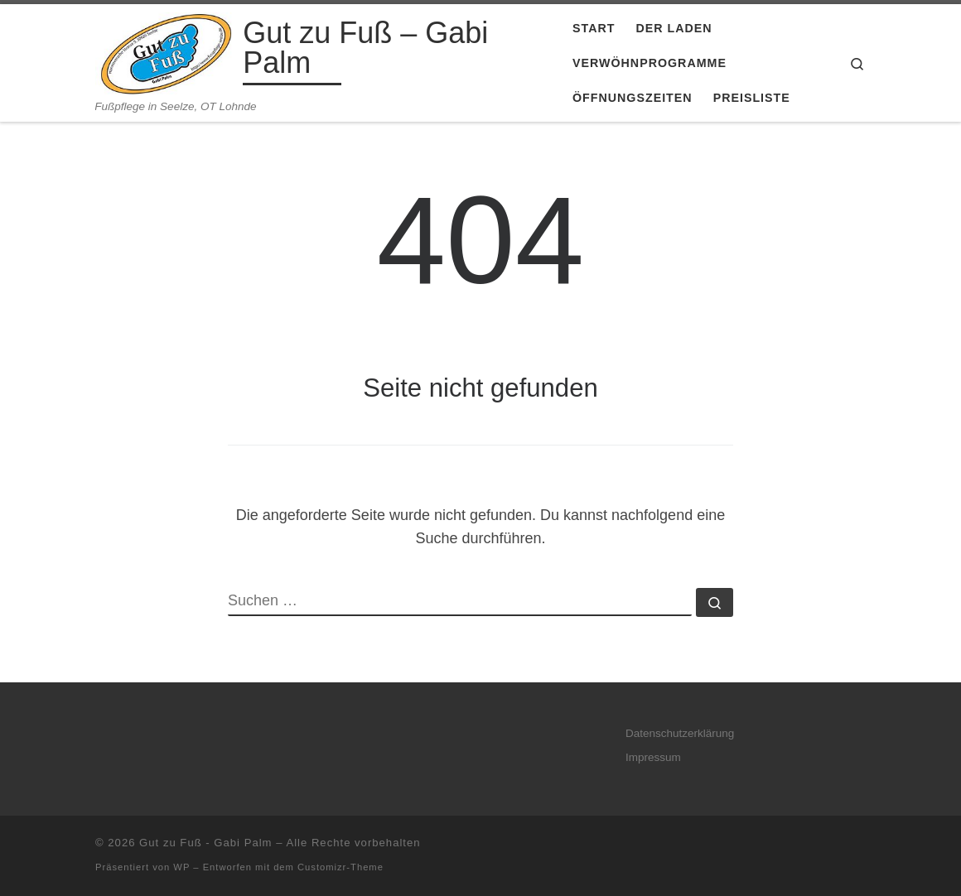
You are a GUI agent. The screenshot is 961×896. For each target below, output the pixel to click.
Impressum (653, 757)
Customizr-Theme (340, 867)
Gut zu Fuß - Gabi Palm (205, 842)
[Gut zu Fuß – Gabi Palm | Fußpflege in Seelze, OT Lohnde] (166, 52)
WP (181, 867)
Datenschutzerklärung (679, 733)
